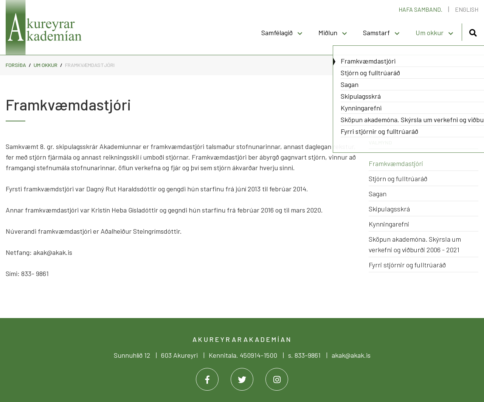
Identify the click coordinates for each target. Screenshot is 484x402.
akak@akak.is (351, 355)
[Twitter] (242, 379)
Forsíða (16, 65)
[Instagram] (276, 379)
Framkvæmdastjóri (90, 65)
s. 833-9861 (304, 355)
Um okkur (46, 65)
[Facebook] (207, 379)
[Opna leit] (473, 32)
